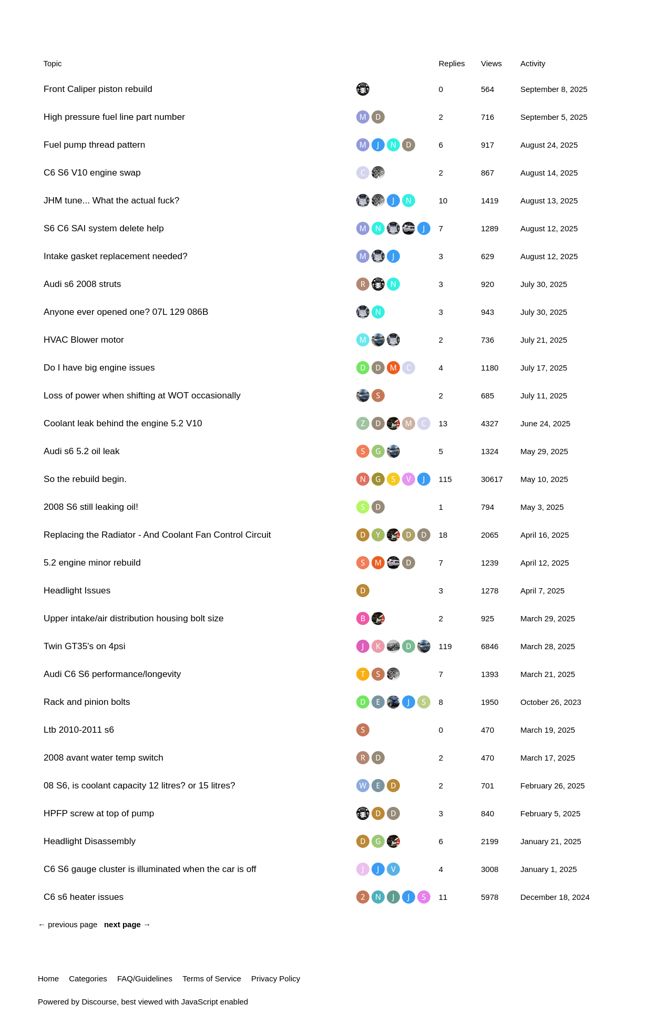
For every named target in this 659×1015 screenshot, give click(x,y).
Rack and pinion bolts (87, 701)
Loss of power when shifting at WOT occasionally (142, 395)
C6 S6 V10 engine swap (92, 172)
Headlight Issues (77, 590)
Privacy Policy (275, 978)
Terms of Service (211, 978)
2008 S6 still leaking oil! (91, 506)
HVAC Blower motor (84, 339)
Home (48, 978)
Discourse (99, 1001)
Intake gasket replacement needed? (116, 256)
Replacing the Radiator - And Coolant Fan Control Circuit (157, 534)
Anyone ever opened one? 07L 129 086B (126, 311)
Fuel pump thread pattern (94, 144)
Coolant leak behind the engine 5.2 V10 (123, 423)
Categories (88, 978)
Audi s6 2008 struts (82, 284)
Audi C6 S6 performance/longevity (112, 674)
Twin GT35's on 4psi (84, 646)
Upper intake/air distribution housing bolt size (134, 618)
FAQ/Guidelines (144, 978)
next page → (127, 924)
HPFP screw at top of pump (99, 813)
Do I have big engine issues (99, 367)
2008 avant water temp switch (103, 757)
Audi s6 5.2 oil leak (82, 451)
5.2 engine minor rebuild (92, 562)
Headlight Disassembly (90, 841)
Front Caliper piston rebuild (98, 89)
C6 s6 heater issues (83, 896)
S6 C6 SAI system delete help (104, 228)
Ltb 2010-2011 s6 (79, 729)
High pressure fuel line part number (114, 116)
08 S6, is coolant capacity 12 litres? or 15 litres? (139, 785)
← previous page (67, 924)
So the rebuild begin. (85, 479)
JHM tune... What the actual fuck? (111, 200)
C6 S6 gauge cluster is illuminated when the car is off (150, 869)
